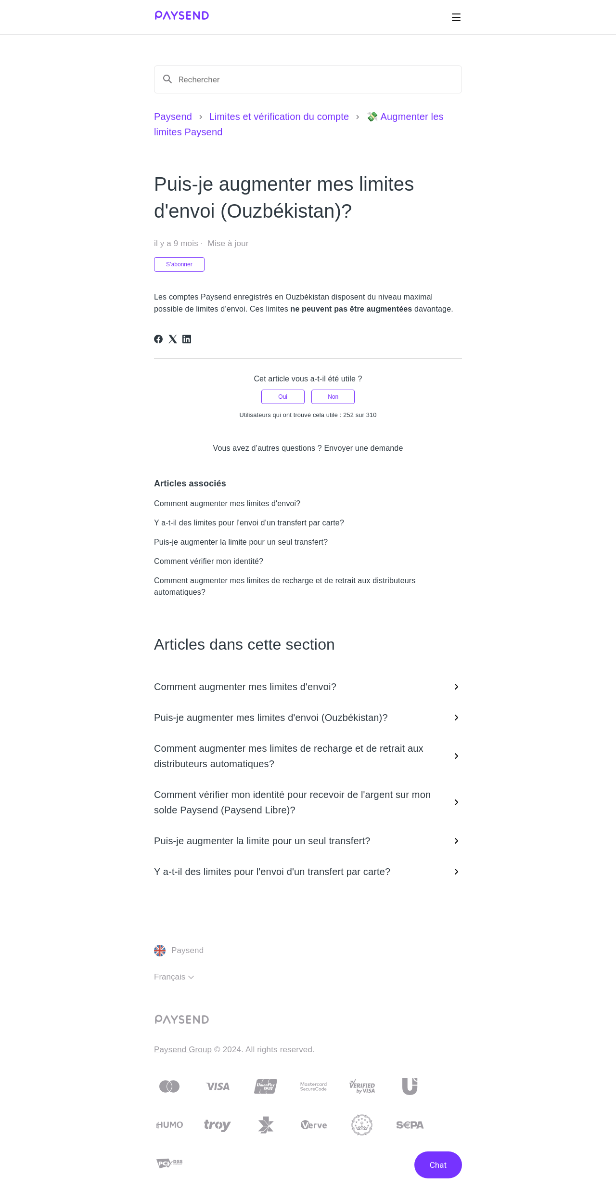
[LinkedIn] (186, 339)
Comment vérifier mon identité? (208, 561)
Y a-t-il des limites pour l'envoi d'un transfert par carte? (249, 523)
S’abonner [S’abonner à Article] (179, 264)
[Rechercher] (316, 79)
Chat (438, 1165)
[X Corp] (172, 339)
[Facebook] (158, 339)
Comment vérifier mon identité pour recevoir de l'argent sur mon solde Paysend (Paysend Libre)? (308, 802)
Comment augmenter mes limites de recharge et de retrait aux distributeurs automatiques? (308, 756)
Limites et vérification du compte (279, 116)
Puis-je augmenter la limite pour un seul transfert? (241, 542)
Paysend (173, 116)
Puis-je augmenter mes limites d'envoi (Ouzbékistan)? (308, 717)
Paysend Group (183, 1049)
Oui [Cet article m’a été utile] (282, 396)
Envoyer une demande (363, 448)
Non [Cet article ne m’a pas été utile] (333, 396)
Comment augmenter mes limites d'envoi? (227, 503)
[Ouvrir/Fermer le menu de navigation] (456, 17)
